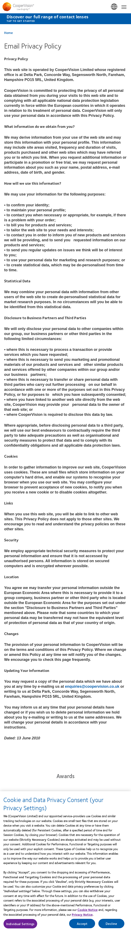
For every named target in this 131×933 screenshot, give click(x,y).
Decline (111, 925)
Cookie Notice (87, 911)
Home (8, 32)
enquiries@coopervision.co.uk (92, 686)
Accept (82, 925)
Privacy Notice (82, 916)
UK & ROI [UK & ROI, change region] (114, 7)
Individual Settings (20, 925)
